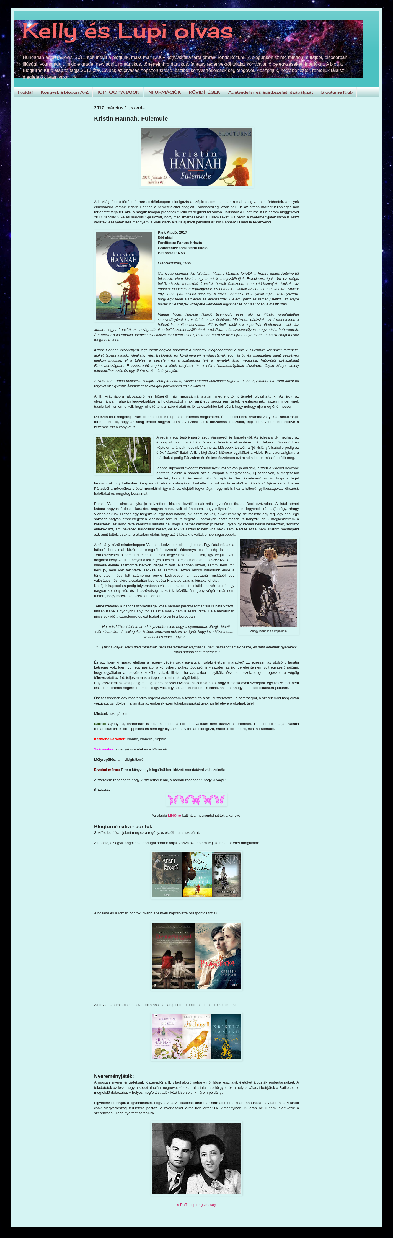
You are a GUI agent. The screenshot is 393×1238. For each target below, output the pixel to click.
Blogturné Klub (337, 92)
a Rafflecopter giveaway (196, 1205)
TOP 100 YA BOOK (118, 92)
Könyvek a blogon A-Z (65, 92)
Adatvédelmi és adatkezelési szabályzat (270, 92)
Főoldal (25, 92)
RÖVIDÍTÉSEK (204, 92)
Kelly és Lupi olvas (127, 30)
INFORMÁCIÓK (164, 92)
